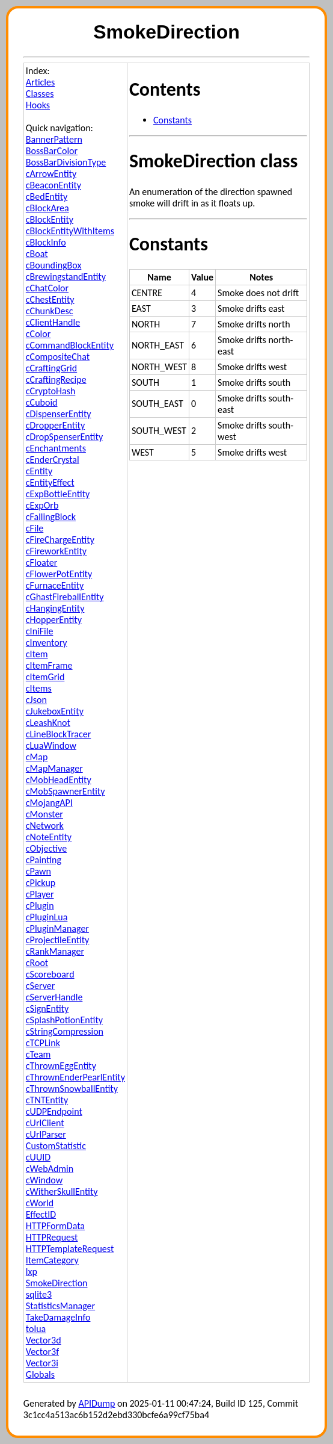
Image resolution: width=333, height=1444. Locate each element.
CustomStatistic (56, 1145)
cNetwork (45, 825)
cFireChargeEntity (60, 539)
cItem (37, 654)
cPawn (38, 871)
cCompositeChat (58, 356)
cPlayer (40, 894)
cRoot (37, 962)
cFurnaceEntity (55, 585)
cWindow (44, 1180)
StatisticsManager (60, 1306)
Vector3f (42, 1351)
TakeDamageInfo (58, 1317)
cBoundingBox (54, 265)
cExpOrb (42, 505)
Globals (40, 1374)
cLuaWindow (51, 745)
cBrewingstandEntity (66, 276)
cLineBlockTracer (58, 734)
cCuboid (42, 402)
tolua (36, 1328)
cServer (40, 985)
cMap (37, 757)
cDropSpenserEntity (64, 436)
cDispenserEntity (58, 414)
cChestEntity (50, 299)
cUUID (38, 1157)
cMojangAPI (49, 802)
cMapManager (54, 768)
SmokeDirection (57, 1283)
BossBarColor (52, 150)
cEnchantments (56, 448)
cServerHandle (54, 997)
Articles (40, 82)
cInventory (46, 642)
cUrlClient (45, 1123)
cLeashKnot (48, 722)
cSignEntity (47, 1008)
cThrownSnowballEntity (72, 1088)
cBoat (37, 253)
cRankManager (55, 951)
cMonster (44, 814)
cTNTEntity (47, 1100)
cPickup (40, 882)
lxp (31, 1271)
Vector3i (42, 1363)
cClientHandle (53, 322)
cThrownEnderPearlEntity (75, 1077)
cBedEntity (46, 196)
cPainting (43, 860)
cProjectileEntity (57, 940)
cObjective (46, 848)
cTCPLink (43, 1043)
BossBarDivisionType (66, 162)
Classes (40, 93)
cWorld (39, 1203)
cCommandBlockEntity (70, 345)
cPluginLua (47, 917)
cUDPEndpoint (54, 1111)
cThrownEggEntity (61, 1065)
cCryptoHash (50, 391)
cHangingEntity (55, 608)
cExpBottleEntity (58, 494)
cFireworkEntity (56, 551)
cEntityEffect (50, 482)
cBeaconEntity (53, 185)
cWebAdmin (49, 1168)
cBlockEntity (49, 219)
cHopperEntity (54, 619)
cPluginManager (57, 928)
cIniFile (39, 631)
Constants (172, 120)
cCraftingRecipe (56, 379)
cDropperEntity (55, 425)
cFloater (41, 562)
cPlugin (40, 905)
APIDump (96, 1403)
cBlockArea (47, 208)
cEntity (39, 471)
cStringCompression (64, 1031)
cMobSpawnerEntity (65, 791)
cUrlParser (46, 1134)
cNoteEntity (49, 837)
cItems (39, 688)
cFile (34, 528)
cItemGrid (45, 677)
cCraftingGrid (51, 368)
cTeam (38, 1054)
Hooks (38, 105)
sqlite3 (39, 1294)
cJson (36, 699)
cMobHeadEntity (58, 780)
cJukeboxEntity (55, 711)
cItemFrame (49, 665)
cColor (38, 333)
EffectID (41, 1214)
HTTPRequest (52, 1237)
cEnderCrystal (52, 459)
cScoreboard (50, 974)
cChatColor (47, 288)
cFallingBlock (51, 516)
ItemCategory (52, 1260)
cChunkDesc (49, 311)
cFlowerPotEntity (59, 574)
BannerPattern (54, 139)
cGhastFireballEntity (65, 597)
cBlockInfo (46, 242)
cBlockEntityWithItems (70, 231)
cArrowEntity (51, 173)
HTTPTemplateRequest (70, 1248)
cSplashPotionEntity (64, 1020)
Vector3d (43, 1340)
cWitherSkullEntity (62, 1191)
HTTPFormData (55, 1226)
